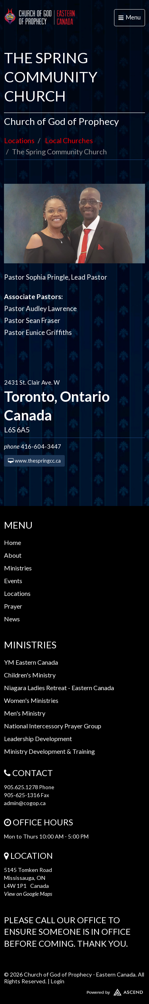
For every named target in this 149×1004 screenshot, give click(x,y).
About (12, 555)
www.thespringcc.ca (34, 460)
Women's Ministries (31, 700)
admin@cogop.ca (25, 803)
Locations (19, 140)
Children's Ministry (30, 675)
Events (13, 580)
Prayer (13, 606)
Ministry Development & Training (49, 751)
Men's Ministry (24, 713)
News (12, 619)
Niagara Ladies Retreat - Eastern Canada (59, 687)
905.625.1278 (21, 787)
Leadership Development (38, 738)
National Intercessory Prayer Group (52, 726)
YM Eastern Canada (31, 662)
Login (57, 981)
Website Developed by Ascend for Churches (74, 990)
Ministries (18, 568)
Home (12, 542)
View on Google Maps (28, 893)
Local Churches (69, 140)
